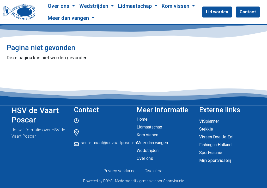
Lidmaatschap (135, 6)
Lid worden (217, 11)
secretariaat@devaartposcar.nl (109, 142)
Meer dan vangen (69, 18)
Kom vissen (176, 6)
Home (142, 119)
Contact (248, 11)
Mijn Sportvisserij (215, 160)
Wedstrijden (94, 6)
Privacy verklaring (120, 170)
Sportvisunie (210, 152)
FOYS (108, 181)
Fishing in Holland (215, 144)
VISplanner (209, 121)
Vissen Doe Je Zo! (216, 136)
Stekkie (206, 129)
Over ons (59, 6)
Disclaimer (154, 170)
